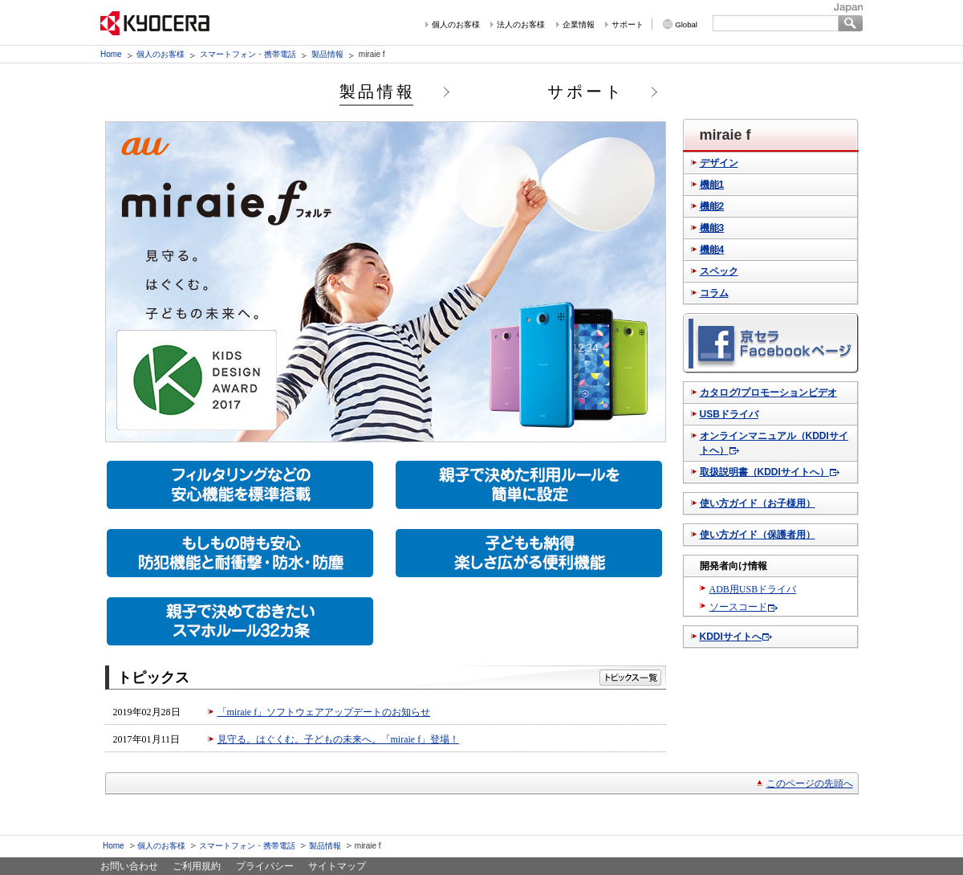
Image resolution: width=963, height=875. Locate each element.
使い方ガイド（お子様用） (757, 503)
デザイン (719, 163)
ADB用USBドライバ (753, 589)
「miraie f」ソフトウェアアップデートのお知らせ (324, 712)
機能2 (712, 206)
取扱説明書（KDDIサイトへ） (764, 472)
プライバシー (265, 866)
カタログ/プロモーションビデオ (768, 392)
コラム (714, 293)
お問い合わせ (129, 866)
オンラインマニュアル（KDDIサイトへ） (774, 443)
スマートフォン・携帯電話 (248, 54)
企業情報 (579, 24)
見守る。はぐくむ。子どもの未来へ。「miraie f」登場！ (338, 739)
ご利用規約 (197, 866)
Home (111, 54)
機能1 (712, 184)
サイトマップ (337, 866)
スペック (719, 271)
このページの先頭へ (809, 783)
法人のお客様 (521, 24)
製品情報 (327, 54)
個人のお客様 (456, 24)
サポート (628, 24)
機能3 (712, 228)
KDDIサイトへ (731, 636)
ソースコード (738, 606)
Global (686, 24)
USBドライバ (729, 414)
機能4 (712, 249)
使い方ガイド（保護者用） (757, 534)
